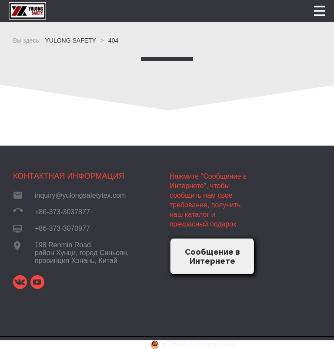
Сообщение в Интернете (212, 256)
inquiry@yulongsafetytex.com (80, 195)
